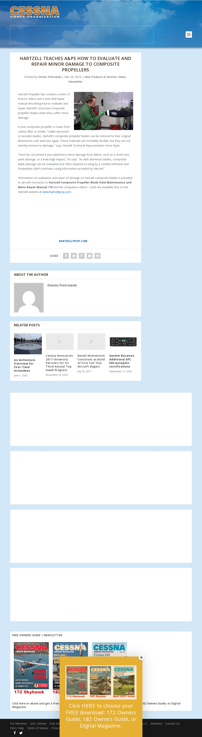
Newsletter (75, 81)
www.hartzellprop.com (56, 192)
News (122, 77)
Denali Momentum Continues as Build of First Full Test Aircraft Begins (91, 361)
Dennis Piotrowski (49, 77)
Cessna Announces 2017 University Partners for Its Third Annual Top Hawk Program (59, 363)
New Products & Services (100, 77)
